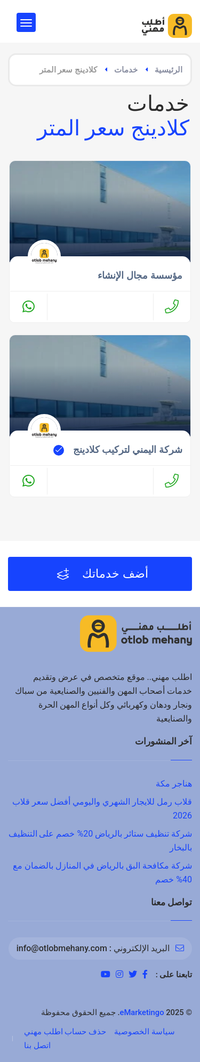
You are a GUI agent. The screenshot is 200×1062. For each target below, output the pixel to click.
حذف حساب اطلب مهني (65, 1031)
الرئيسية (168, 70)
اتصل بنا (37, 1045)
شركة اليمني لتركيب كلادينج (127, 449)
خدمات (126, 70)
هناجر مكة (174, 784)
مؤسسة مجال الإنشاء (140, 275)
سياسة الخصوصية (144, 1031)
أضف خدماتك (102, 574)
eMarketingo (142, 1012)
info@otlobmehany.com (62, 948)
